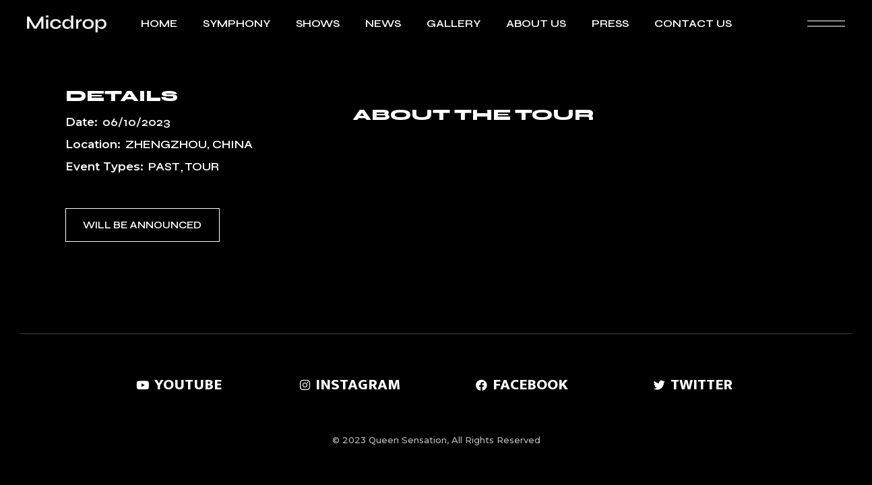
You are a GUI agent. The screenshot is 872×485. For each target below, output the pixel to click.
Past (164, 167)
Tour (202, 167)
